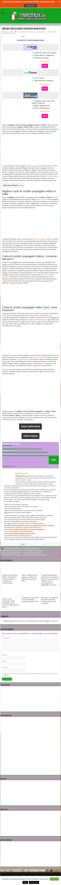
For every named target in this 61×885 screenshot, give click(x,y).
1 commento (53, 32)
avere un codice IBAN (40, 357)
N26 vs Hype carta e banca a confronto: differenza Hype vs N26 (30, 578)
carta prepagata (34, 166)
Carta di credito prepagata (12, 548)
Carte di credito (21, 32)
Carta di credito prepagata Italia (34, 550)
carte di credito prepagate (43, 239)
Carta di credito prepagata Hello (31, 548)
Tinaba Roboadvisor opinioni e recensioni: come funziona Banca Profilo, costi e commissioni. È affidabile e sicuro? (50, 580)
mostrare (20, 185)
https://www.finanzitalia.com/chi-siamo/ (22, 533)
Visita (45, 66)
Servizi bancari (30, 32)
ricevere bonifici (22, 359)
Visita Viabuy (30, 436)
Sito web (5, 667)
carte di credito (51, 176)
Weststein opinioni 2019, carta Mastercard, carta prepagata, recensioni (34, 621)
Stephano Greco (8, 32)
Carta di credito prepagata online (11, 552)
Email (4, 661)
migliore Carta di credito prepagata (11, 555)
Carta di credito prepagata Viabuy (32, 552)
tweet (23, 36)
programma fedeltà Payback (38, 320)
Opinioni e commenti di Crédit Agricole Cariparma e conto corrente (49, 600)
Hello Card (41, 199)
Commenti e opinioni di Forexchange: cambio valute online (30, 599)
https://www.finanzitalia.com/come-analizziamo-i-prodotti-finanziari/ (31, 525)
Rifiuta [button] (25, 882)
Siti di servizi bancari (40, 32)
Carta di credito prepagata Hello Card (12, 550)
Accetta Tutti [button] (54, 879)
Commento (6, 638)
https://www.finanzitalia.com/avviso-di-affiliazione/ (27, 529)
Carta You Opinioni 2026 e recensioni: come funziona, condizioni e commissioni (9, 579)
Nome (4, 655)
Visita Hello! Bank (30, 426)
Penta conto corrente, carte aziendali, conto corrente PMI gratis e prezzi (11, 603)
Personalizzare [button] (34, 882)
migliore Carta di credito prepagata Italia (35, 555)
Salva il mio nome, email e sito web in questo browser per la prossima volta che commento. (30, 674)
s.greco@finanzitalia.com (24, 535)
